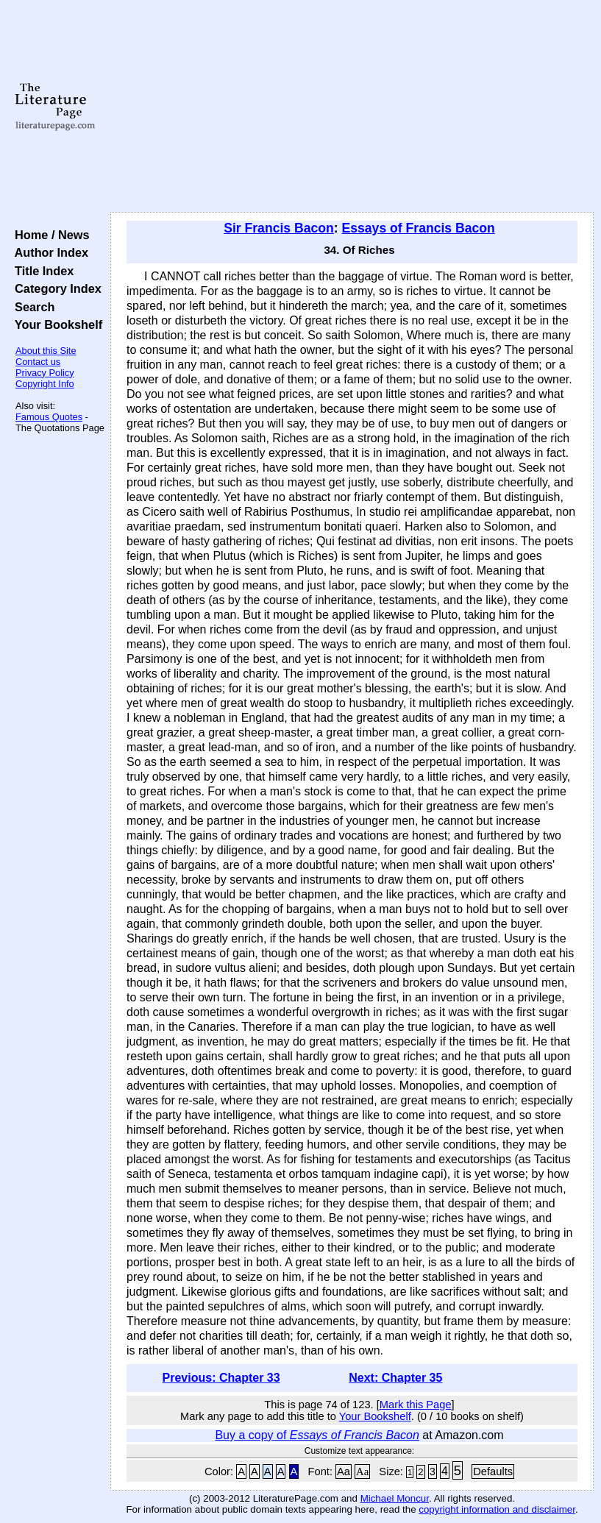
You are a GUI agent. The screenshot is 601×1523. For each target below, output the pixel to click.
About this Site (46, 350)
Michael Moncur (394, 1498)
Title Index (41, 270)
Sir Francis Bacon (279, 228)
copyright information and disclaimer (497, 1509)
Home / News (49, 234)
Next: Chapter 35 (395, 1377)
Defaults (493, 1471)
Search (31, 306)
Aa (343, 1471)
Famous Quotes (48, 416)
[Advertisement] (352, 107)
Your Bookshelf (55, 324)
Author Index (48, 252)
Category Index (55, 288)
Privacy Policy (44, 372)
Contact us (37, 361)
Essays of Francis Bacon (418, 228)
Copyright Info (44, 383)
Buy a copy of (317, 1435)
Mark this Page (416, 1404)
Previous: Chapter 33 (221, 1377)
